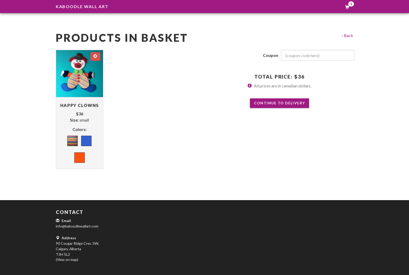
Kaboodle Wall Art (82, 6)
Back (348, 35)
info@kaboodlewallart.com (77, 226)
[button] (204, 212)
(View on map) (67, 259)
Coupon (270, 55)
